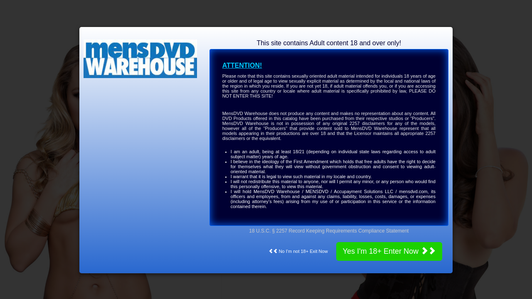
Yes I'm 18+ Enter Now (389, 251)
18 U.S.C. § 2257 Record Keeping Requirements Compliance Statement (329, 231)
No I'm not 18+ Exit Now (298, 251)
